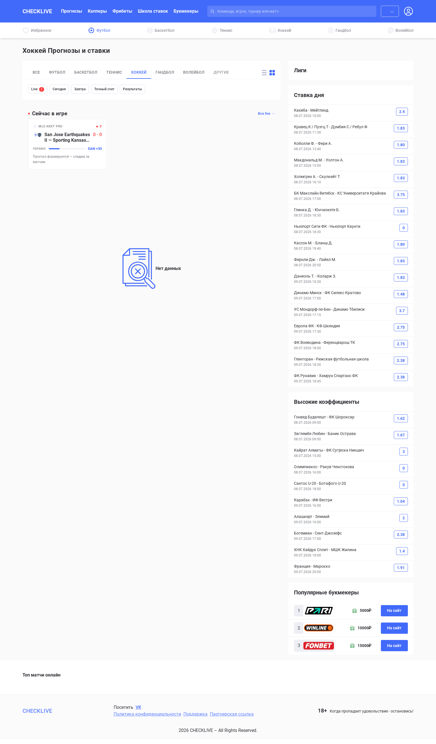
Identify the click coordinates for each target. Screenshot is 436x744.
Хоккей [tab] (139, 72)
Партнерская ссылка (232, 714)
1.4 (402, 551)
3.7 (402, 310)
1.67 (401, 435)
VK (138, 707)
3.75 (401, 194)
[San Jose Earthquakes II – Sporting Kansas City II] (67, 144)
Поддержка (195, 714)
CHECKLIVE (37, 11)
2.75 (401, 327)
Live (37, 89)
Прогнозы (71, 11)
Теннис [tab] (114, 72)
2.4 (402, 111)
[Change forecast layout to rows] (264, 72)
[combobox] (390, 11)
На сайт (394, 610)
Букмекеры (186, 11)
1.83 (401, 128)
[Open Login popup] (408, 11)
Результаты (132, 89)
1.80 (401, 145)
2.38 (401, 360)
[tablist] (141, 72)
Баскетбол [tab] (85, 72)
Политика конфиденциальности (147, 714)
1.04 (401, 501)
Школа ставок (153, 11)
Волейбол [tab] (193, 72)
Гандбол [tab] (165, 72)
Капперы (97, 11)
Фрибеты (122, 11)
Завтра (80, 89)
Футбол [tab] (57, 72)
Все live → (266, 113)
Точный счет (104, 89)
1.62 (401, 418)
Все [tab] (36, 72)
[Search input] (296, 11)
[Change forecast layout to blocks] (272, 72)
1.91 (401, 567)
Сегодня (59, 89)
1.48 (401, 294)
